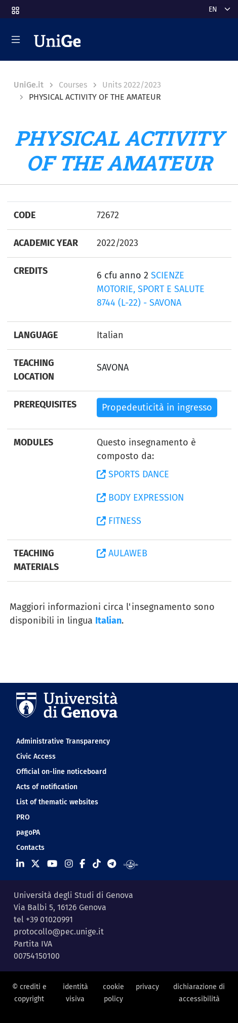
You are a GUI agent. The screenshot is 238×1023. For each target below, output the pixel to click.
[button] (14, 7)
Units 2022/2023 (131, 85)
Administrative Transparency (63, 741)
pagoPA (28, 832)
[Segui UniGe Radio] (131, 864)
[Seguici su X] (35, 864)
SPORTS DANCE (133, 474)
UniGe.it (29, 85)
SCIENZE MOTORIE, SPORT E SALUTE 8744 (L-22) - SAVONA (151, 289)
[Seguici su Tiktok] (97, 864)
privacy (147, 987)
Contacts (30, 847)
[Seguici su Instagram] (69, 864)
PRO (23, 817)
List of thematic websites (57, 802)
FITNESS (119, 520)
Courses (73, 85)
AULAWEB (122, 553)
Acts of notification (46, 787)
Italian (108, 620)
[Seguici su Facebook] (82, 864)
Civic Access (36, 756)
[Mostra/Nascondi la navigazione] (16, 39)
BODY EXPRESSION (140, 497)
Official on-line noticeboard (61, 771)
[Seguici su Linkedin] (20, 864)
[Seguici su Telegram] (111, 864)
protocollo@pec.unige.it (59, 931)
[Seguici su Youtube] (52, 864)
